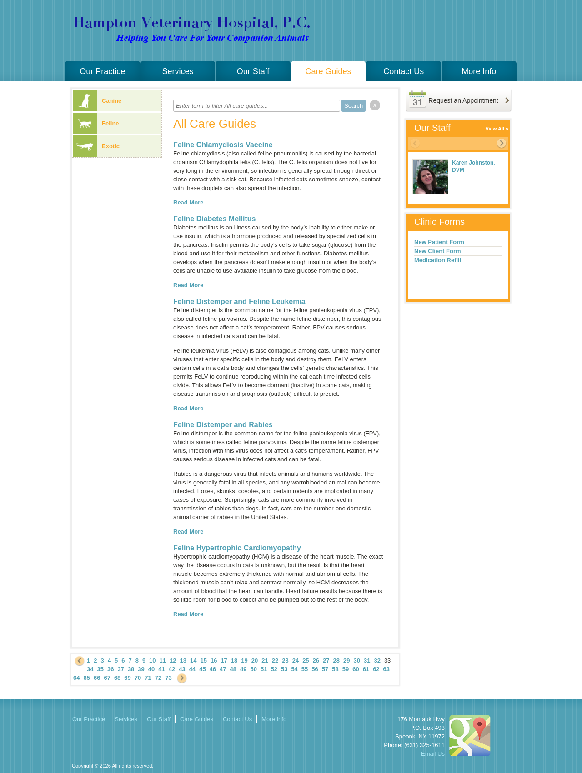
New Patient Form (439, 242)
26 (316, 660)
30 (356, 660)
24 (295, 660)
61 (366, 669)
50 (254, 669)
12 (173, 660)
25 (305, 660)
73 (168, 677)
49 (243, 669)
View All (494, 128)
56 (314, 669)
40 (151, 669)
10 (152, 660)
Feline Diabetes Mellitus (214, 219)
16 (214, 660)
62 (376, 669)
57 (325, 669)
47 (223, 669)
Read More (188, 202)
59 (345, 669)
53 (284, 669)
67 (107, 677)
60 (355, 669)
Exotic (96, 146)
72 (158, 677)
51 (264, 669)
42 (172, 669)
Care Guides (328, 71)
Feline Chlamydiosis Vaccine (223, 145)
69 (127, 677)
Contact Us (403, 71)
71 (148, 677)
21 (264, 660)
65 (86, 677)
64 (76, 677)
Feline (96, 123)
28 (336, 660)
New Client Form (437, 251)
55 (304, 669)
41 (161, 669)
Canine (97, 100)
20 (254, 660)
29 (346, 660)
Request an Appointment (463, 100)
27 (326, 660)
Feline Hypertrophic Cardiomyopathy (237, 548)
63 (386, 669)
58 (335, 669)
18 (234, 660)
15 (203, 660)
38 (131, 669)
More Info (479, 71)
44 (192, 669)
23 (285, 660)
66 (97, 677)
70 (138, 677)
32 (377, 660)
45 (202, 669)
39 (141, 669)
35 (100, 669)
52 (274, 669)
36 (110, 669)
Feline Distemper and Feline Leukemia (239, 301)
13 (183, 660)
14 (193, 660)
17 (224, 660)
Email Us (433, 753)
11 (163, 660)
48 (233, 669)
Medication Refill (437, 260)
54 (294, 669)
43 (182, 669)
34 (90, 669)
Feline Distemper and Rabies (223, 425)
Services (177, 71)
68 (117, 677)
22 (275, 660)
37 (120, 669)
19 (244, 660)
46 (213, 669)
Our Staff (253, 71)
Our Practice (102, 71)
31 (367, 660)
